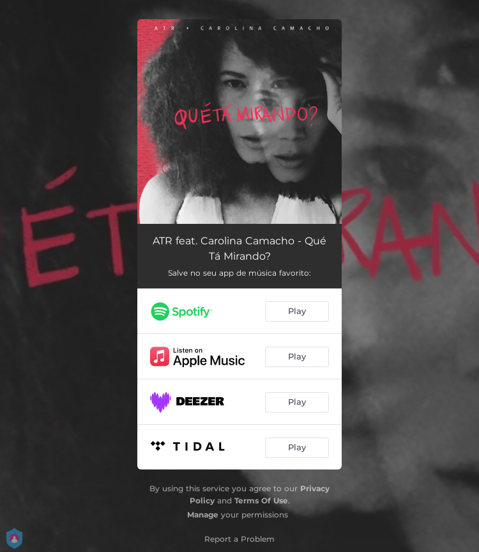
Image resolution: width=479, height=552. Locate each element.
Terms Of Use (261, 500)
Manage (202, 514)
